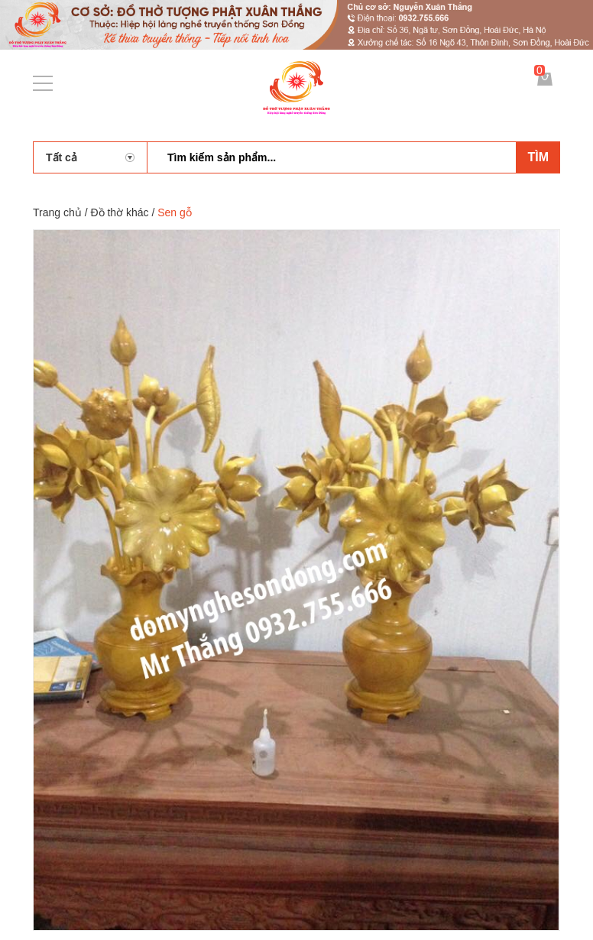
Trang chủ (57, 212)
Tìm (538, 157)
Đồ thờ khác (119, 212)
